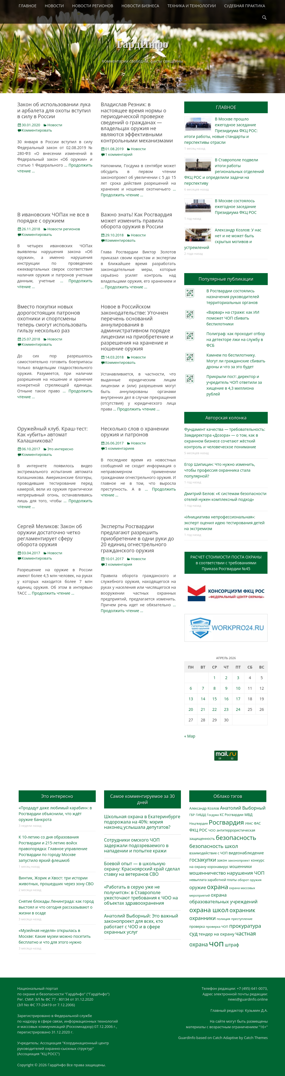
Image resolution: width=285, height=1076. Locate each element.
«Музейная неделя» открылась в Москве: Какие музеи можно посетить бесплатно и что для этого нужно (54, 936)
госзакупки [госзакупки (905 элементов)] (202, 859)
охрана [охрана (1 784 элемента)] (217, 887)
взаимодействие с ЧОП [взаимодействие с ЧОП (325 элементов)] (208, 853)
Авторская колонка (226, 418)
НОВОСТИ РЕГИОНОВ (92, 5)
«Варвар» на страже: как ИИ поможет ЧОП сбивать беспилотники (233, 318)
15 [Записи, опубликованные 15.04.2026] (214, 698)
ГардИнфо (142, 44)
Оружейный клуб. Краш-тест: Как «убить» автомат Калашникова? (52, 434)
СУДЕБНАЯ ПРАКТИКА (244, 5)
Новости (54, 124)
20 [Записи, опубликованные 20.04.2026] (190, 709)
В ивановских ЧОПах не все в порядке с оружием (53, 217)
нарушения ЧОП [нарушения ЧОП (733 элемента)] (245, 873)
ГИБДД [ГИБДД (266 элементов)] (201, 815)
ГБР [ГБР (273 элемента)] (192, 815)
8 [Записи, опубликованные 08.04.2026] (214, 688)
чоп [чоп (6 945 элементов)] (216, 943)
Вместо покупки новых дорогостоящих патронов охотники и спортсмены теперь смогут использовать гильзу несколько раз (52, 318)
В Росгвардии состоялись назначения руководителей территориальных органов (233, 296)
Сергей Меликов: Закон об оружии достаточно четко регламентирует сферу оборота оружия (49, 535)
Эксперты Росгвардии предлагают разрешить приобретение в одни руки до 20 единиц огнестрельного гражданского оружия (137, 538)
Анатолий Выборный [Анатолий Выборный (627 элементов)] (243, 808)
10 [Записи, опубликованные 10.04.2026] (238, 688)
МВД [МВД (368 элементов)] (248, 814)
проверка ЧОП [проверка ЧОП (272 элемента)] (217, 926)
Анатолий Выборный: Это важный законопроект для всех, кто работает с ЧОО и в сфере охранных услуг (141, 924)
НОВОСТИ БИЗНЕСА (140, 5)
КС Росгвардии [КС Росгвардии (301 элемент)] (231, 814)
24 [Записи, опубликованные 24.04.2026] (238, 709)
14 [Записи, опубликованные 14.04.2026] (203, 698)
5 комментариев (119, 448)
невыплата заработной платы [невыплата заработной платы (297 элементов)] (213, 880)
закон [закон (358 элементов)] (222, 860)
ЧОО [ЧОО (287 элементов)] (212, 830)
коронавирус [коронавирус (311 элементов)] (217, 866)
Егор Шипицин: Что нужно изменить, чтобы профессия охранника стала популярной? (219, 470)
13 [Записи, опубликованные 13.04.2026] (190, 698)
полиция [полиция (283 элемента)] (223, 919)
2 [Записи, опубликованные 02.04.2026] (226, 677)
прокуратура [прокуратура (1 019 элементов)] (245, 925)
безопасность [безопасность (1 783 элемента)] (236, 837)
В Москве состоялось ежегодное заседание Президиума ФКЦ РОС (236, 206)
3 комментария (118, 564)
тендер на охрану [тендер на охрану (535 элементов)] (216, 934)
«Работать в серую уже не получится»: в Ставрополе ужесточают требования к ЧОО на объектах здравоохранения (141, 895)
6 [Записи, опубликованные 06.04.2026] (191, 688)
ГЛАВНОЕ (27, 5)
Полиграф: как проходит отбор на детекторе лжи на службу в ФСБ (236, 339)
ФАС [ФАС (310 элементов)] (257, 823)
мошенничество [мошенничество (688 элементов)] (207, 873)
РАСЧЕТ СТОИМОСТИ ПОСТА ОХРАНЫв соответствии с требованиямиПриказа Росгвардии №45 (226, 562)
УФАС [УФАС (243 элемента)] (249, 823)
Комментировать (37, 130)
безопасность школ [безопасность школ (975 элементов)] (213, 845)
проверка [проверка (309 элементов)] (197, 926)
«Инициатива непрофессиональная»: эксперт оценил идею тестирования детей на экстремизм (224, 522)
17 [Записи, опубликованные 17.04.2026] (238, 698)
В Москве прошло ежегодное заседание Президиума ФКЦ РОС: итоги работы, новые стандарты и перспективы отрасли (220, 130)
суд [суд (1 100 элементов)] (193, 933)
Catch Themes (256, 1037)
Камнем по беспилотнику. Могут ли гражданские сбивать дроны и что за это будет (236, 360)
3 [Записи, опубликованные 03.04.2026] (238, 677)
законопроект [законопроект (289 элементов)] (239, 860)
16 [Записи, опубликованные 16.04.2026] (226, 698)
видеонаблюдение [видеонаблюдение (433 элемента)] (246, 852)
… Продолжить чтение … (124, 287)
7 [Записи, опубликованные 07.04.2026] (203, 688)
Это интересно (60, 448)
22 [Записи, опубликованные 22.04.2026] (214, 709)
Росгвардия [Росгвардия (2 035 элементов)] (226, 822)
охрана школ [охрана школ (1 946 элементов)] (209, 910)
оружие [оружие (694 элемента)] (197, 887)
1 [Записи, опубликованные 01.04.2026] (214, 677)
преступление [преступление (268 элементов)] (241, 919)
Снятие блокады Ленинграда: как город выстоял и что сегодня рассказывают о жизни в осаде (56, 907)
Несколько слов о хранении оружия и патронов (135, 431)
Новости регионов (63, 228)
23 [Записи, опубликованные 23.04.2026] (226, 709)
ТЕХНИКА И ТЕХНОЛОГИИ (192, 5)
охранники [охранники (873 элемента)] (202, 918)
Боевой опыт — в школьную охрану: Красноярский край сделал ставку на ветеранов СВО (142, 868)
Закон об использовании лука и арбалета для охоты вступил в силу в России (54, 110)
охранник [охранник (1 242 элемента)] (242, 910)
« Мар (189, 736)
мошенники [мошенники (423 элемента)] (240, 866)
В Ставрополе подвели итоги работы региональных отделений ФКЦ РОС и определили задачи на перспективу (224, 171)
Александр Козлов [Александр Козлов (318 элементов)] (204, 808)
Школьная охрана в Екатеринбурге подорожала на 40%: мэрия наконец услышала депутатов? (142, 821)
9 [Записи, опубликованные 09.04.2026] (226, 688)
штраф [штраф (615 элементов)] (232, 945)
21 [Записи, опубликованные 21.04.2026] (203, 709)
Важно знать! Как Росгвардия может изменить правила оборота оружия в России (136, 220)
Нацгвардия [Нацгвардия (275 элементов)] (198, 823)
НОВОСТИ (54, 5)
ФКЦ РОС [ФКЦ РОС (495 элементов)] (198, 830)
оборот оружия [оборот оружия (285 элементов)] (249, 880)
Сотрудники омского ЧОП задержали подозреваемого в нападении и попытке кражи (136, 845)
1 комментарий (118, 154)
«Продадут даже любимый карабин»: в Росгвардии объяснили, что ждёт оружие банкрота (55, 813)
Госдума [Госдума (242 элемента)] (213, 815)
